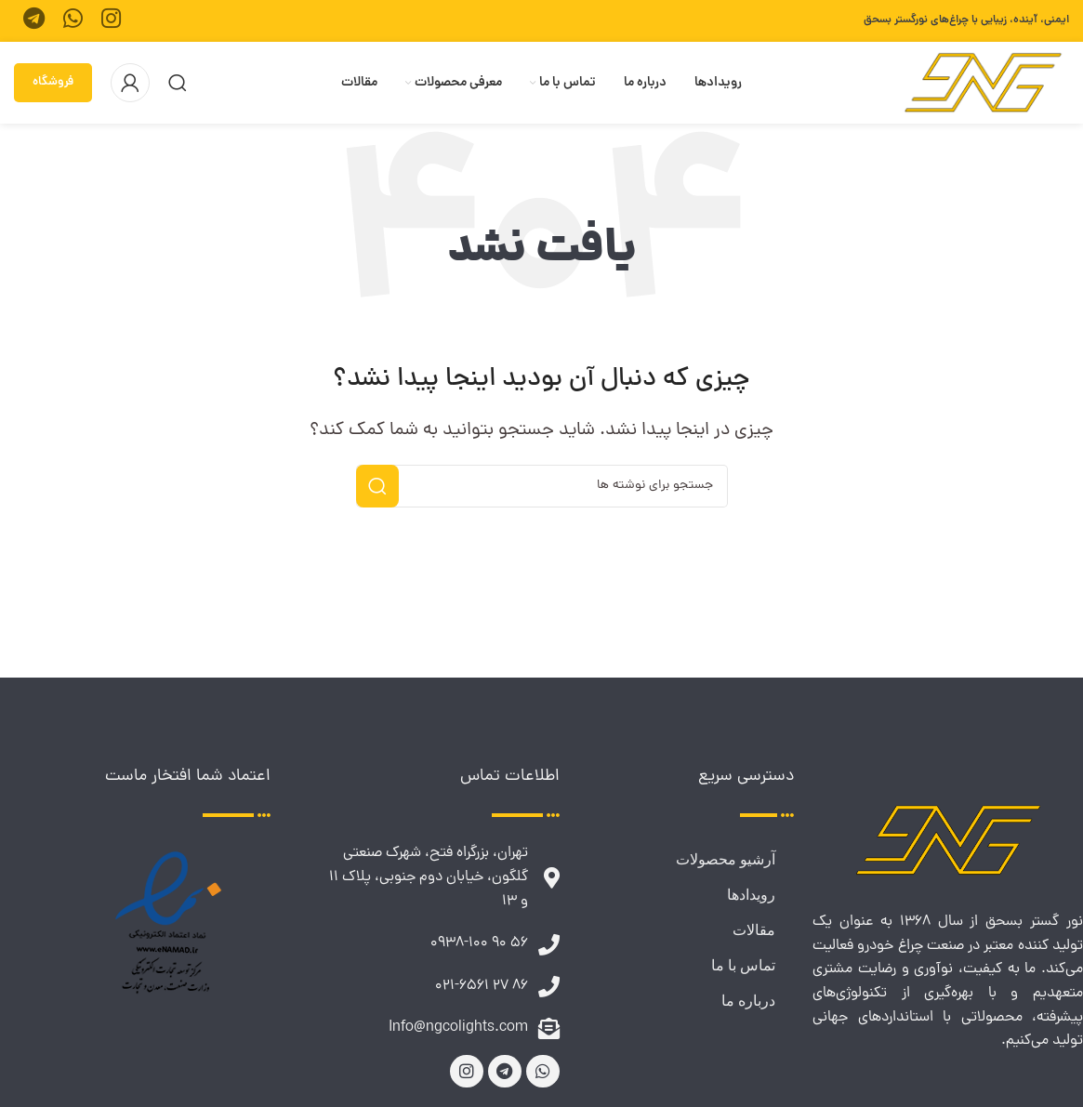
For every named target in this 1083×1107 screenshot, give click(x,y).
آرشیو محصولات (725, 859)
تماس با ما (743, 965)
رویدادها (751, 895)
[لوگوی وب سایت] (983, 84)
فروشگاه (53, 82)
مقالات (754, 930)
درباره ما (748, 1000)
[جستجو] (177, 82)
